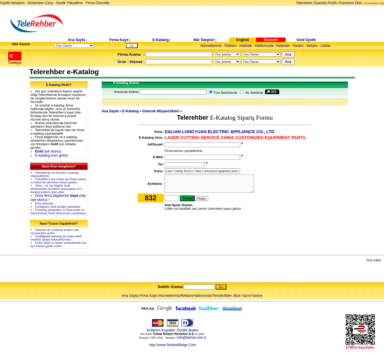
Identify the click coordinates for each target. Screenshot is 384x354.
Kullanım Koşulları (161, 330)
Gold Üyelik (306, 40)
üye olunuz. (48, 151)
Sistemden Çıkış (40, 3)
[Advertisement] (237, 23)
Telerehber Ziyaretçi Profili (316, 3)
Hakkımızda (264, 46)
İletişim (312, 46)
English (242, 40)
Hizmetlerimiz (211, 46)
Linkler (325, 46)
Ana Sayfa (76, 40)
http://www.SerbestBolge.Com (172, 345)
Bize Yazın (242, 296)
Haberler (283, 46)
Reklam (230, 46)
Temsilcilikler (222, 296)
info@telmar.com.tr (191, 338)
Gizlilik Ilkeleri (188, 330)
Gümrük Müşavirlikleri (160, 111)
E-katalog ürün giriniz (51, 155)
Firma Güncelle (98, 3)
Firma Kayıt (118, 40)
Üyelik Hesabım (12, 3)
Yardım (298, 46)
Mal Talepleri (204, 40)
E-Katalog (160, 40)
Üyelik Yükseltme (69, 3)
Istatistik (245, 46)
